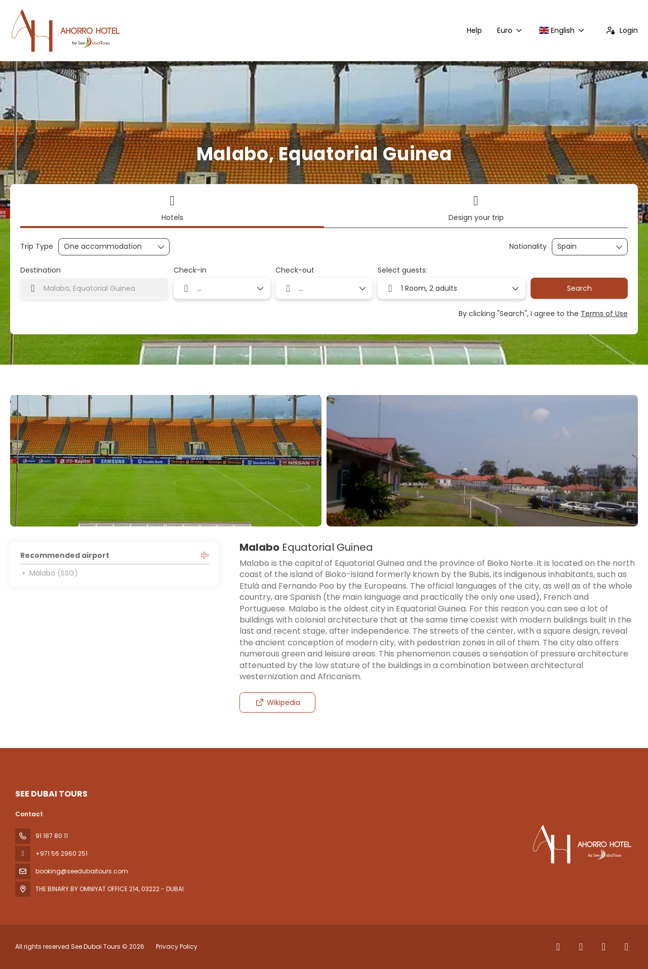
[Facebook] (558, 947)
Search (579, 288)
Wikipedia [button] (277, 702)
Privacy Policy (176, 946)
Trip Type (36, 246)
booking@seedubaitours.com (81, 871)
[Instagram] (603, 947)
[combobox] (582, 246)
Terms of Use (604, 314)
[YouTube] (626, 947)
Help (474, 30)
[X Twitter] (581, 947)
